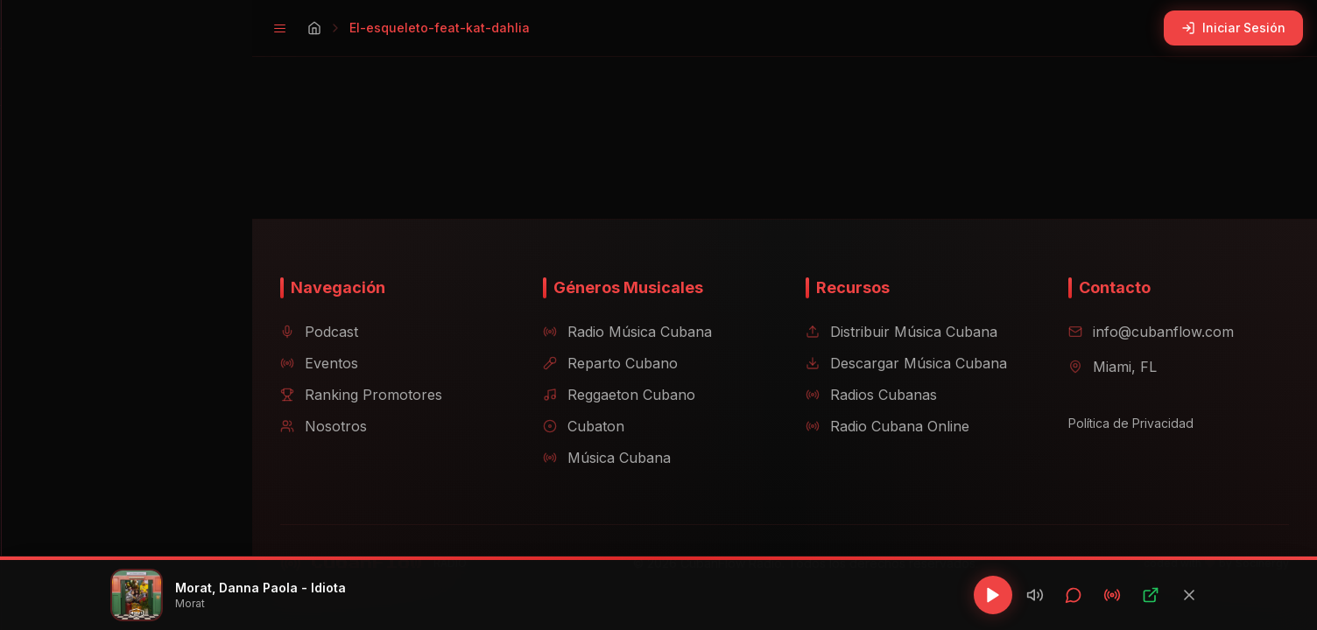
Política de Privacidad (1124, 423)
